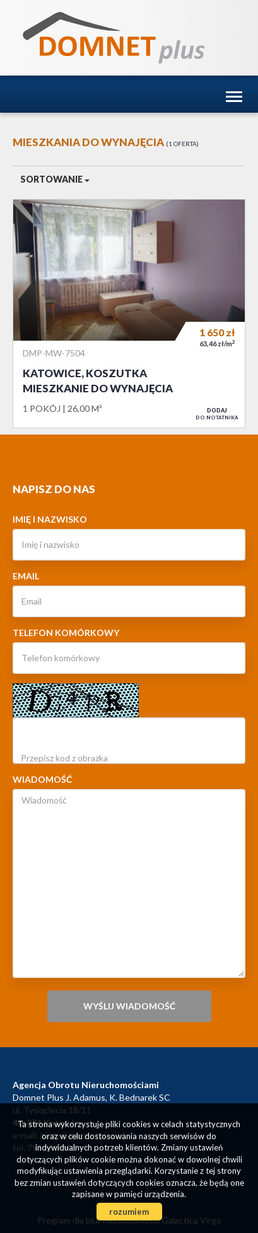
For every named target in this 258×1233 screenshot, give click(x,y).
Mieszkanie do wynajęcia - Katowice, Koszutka (129, 314)
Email (26, 576)
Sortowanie (55, 179)
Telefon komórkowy (66, 632)
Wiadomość (42, 779)
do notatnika (217, 414)
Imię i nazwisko (50, 519)
